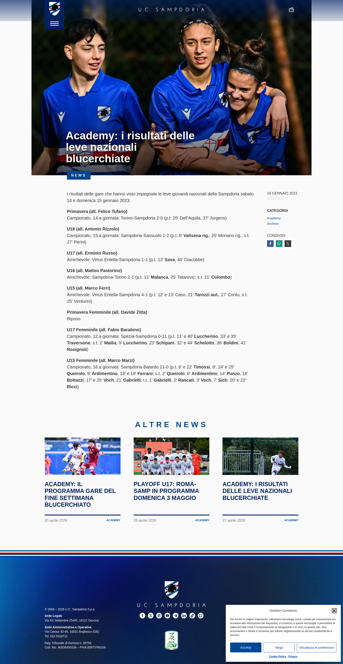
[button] (334, 610)
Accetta (245, 647)
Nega (279, 647)
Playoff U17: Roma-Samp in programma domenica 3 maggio (170, 500)
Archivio (273, 223)
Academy (274, 218)
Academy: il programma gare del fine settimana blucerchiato (79, 504)
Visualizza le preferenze (316, 647)
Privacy (293, 656)
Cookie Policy (277, 656)
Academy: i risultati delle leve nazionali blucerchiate (259, 504)
